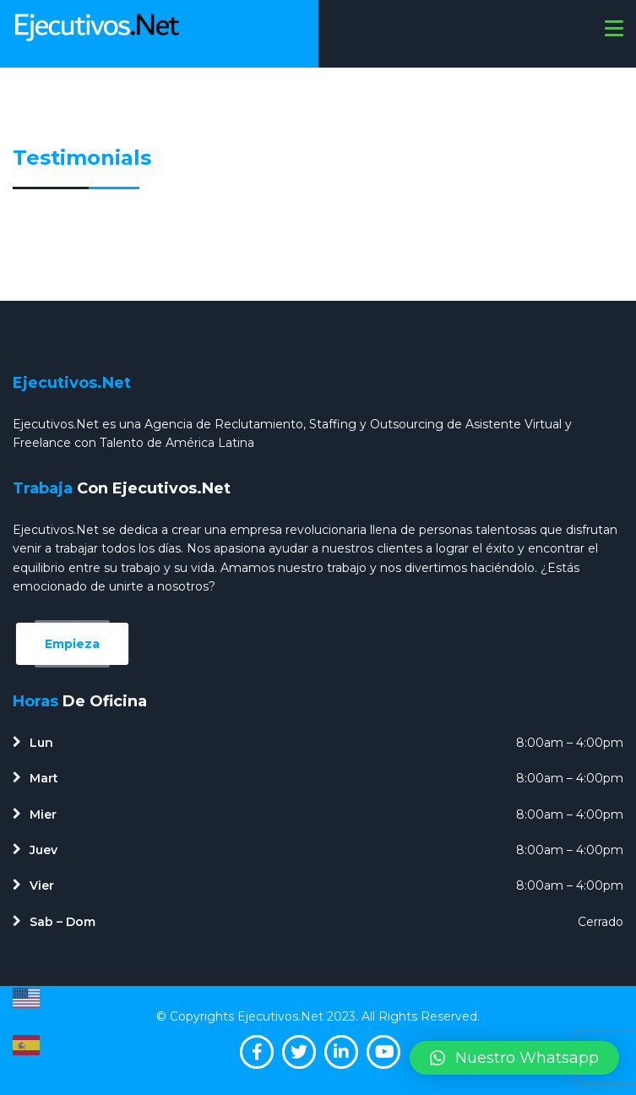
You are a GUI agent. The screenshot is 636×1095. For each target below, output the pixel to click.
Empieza (72, 643)
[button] (514, 1058)
